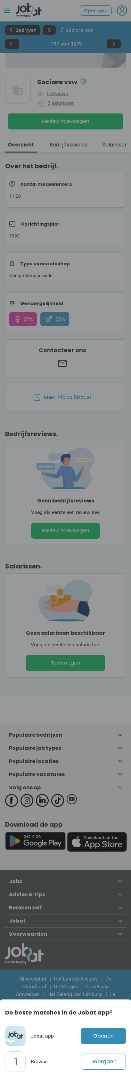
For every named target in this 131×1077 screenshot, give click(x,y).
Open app (96, 10)
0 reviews (57, 93)
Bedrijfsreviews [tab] (68, 144)
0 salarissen (61, 103)
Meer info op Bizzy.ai (62, 397)
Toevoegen (65, 663)
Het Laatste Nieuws (76, 979)
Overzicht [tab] (21, 144)
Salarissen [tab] (115, 144)
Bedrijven (23, 30)
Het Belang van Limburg (74, 994)
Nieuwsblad (33, 979)
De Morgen (66, 986)
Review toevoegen (65, 121)
